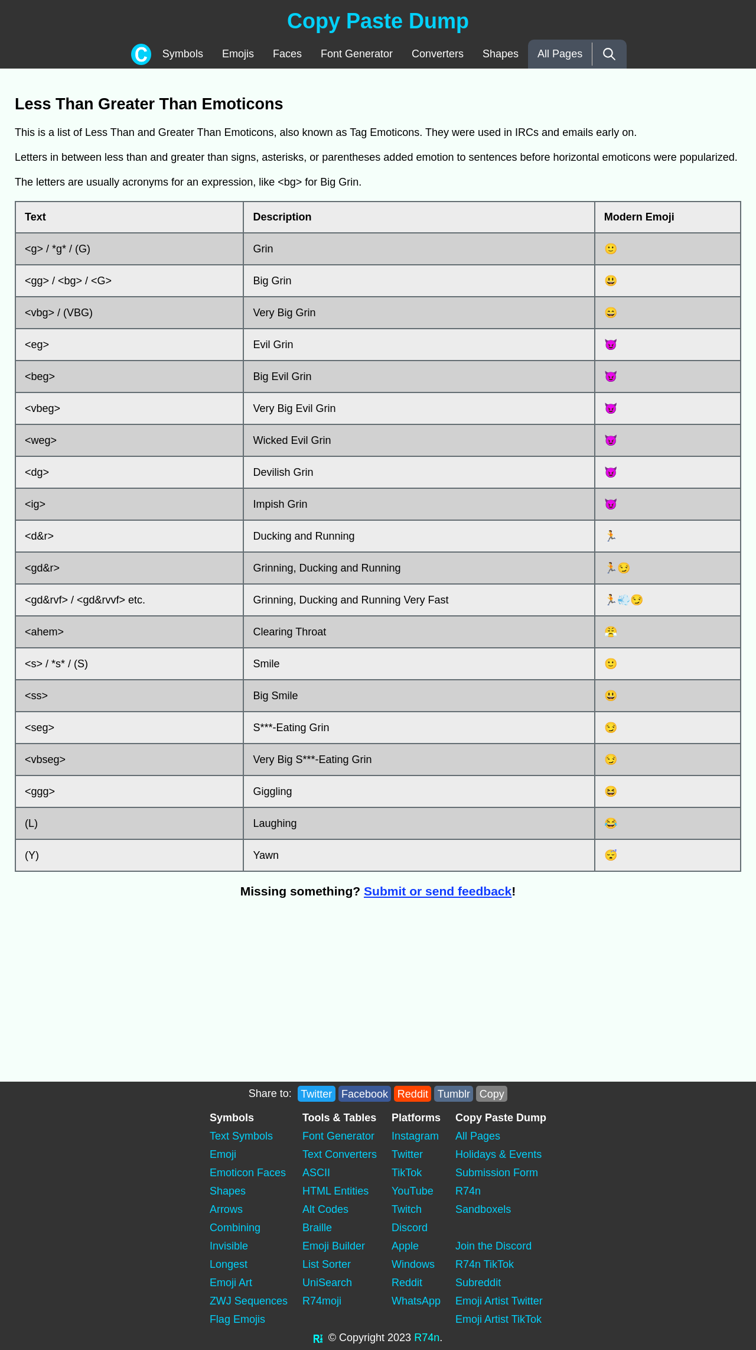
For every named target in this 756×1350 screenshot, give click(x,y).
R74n (468, 1191)
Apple (405, 1246)
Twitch (407, 1209)
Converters (438, 54)
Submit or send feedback (437, 891)
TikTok (407, 1173)
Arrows (226, 1209)
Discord (410, 1228)
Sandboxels (483, 1209)
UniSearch (327, 1283)
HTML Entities (335, 1191)
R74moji (321, 1301)
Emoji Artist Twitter (499, 1301)
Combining (235, 1228)
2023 (399, 1337)
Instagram (415, 1136)
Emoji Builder (333, 1246)
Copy (492, 1093)
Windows (413, 1264)
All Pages (559, 54)
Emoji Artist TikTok (498, 1319)
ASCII (316, 1173)
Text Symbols (241, 1136)
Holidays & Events (498, 1154)
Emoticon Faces (248, 1173)
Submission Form (496, 1173)
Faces (287, 54)
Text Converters (339, 1154)
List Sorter (326, 1264)
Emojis (238, 54)
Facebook (364, 1093)
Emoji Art (231, 1283)
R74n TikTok (484, 1264)
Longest (228, 1264)
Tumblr (454, 1093)
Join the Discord (493, 1246)
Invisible (229, 1246)
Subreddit (478, 1283)
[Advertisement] (186, 996)
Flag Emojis (237, 1319)
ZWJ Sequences (249, 1301)
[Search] (609, 54)
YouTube (413, 1191)
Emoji (223, 1154)
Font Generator (357, 54)
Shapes (501, 54)
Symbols (182, 54)
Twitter (316, 1093)
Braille (317, 1228)
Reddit (412, 1093)
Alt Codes (325, 1209)
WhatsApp (416, 1301)
